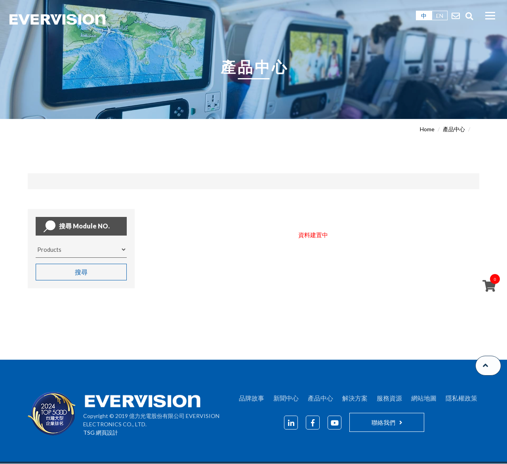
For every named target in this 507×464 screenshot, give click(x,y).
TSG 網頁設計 (100, 432)
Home (427, 129)
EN (439, 15)
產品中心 (454, 129)
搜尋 (81, 272)
